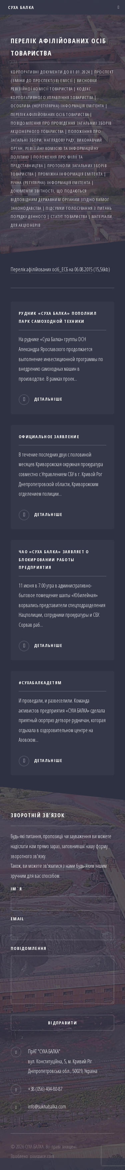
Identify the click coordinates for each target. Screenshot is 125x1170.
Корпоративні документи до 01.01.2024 (50, 72)
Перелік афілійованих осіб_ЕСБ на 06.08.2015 (51, 269)
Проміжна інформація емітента (70, 174)
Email (17, 919)
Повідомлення (28, 948)
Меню (116, 7)
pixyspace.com (42, 1156)
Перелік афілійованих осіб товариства (50, 114)
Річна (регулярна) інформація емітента (50, 183)
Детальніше (48, 399)
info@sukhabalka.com (47, 1106)
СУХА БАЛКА (20, 7)
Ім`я (16, 889)
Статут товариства (69, 216)
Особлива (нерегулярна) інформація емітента (57, 106)
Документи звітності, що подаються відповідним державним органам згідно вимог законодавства (60, 199)
